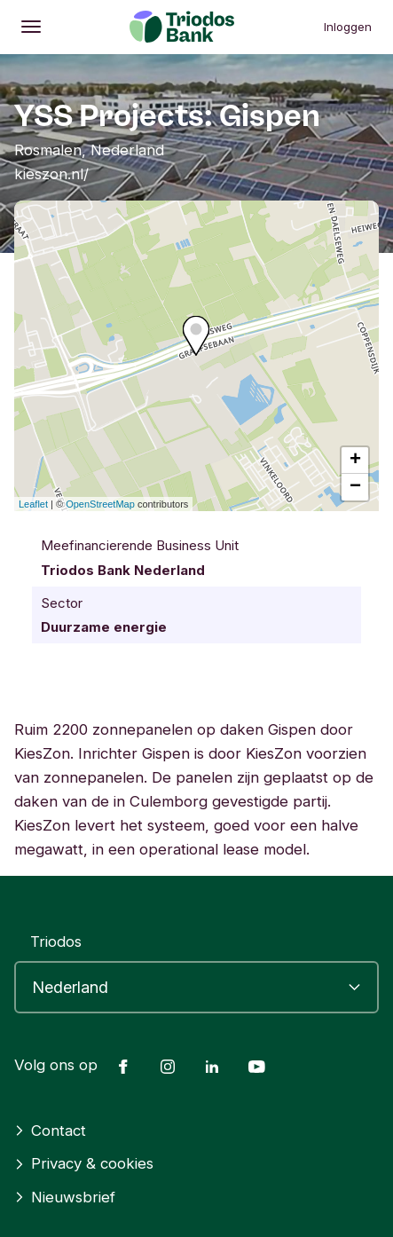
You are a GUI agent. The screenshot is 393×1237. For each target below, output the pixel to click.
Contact (50, 1130)
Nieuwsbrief (64, 1197)
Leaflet (33, 504)
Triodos (56, 941)
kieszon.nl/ (51, 174)
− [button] (355, 487)
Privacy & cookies (83, 1163)
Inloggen (348, 27)
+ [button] (355, 460)
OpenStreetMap (100, 504)
